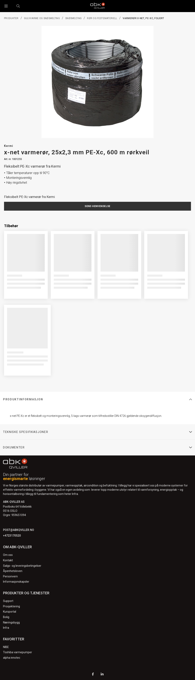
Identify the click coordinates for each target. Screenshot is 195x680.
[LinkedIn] (102, 675)
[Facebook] (93, 675)
